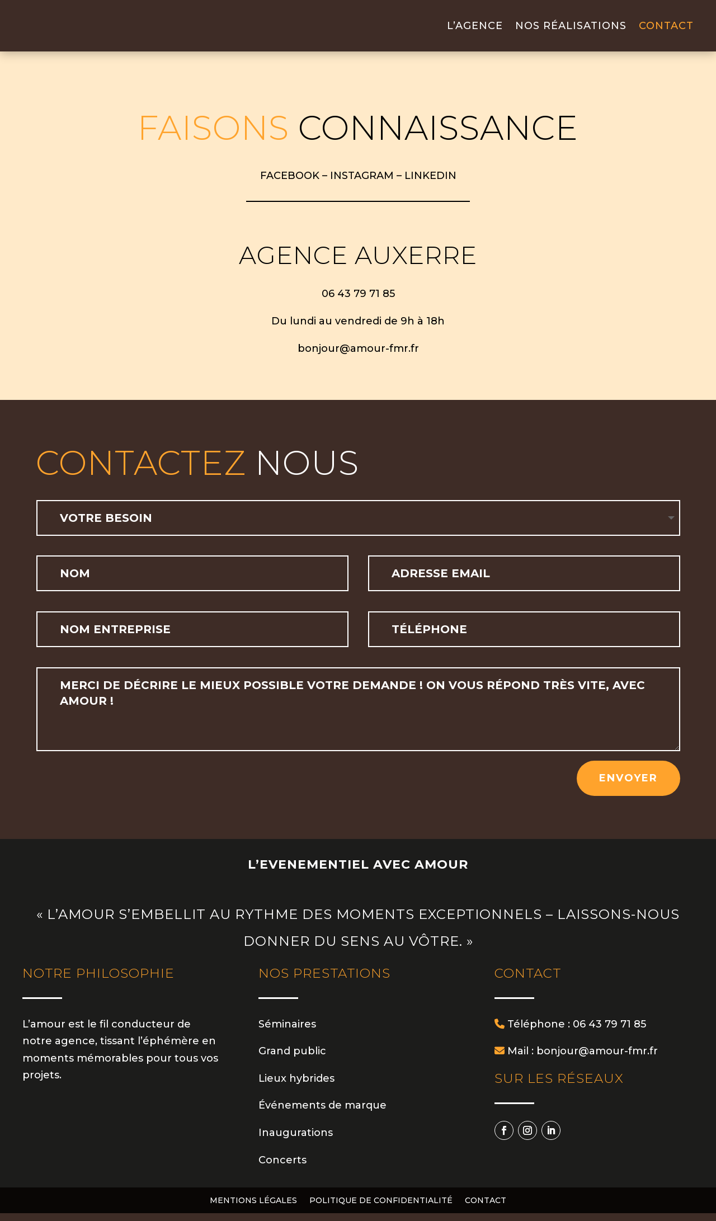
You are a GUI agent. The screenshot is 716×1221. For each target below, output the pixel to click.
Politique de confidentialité (381, 1208)
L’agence (475, 29)
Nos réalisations (570, 29)
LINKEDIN (430, 183)
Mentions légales (253, 1208)
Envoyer (628, 786)
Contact (666, 29)
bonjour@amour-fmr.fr (358, 356)
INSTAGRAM (362, 183)
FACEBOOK (289, 183)
